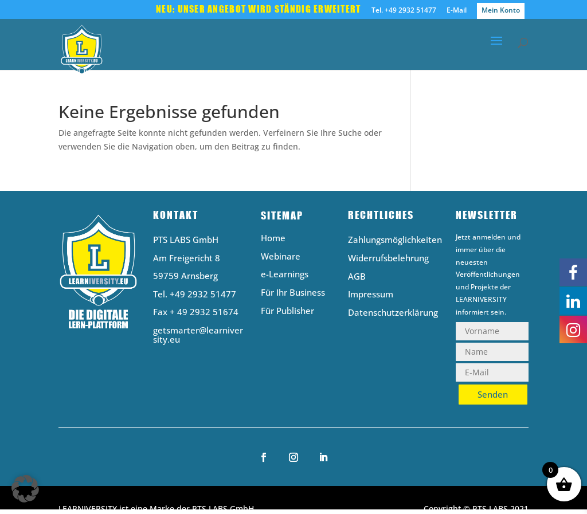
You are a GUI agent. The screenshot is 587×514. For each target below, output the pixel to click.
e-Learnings (284, 275)
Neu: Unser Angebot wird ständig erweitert (258, 9)
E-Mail (457, 11)
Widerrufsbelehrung (388, 259)
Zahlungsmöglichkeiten (395, 240)
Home (273, 239)
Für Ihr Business (293, 293)
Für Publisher (287, 311)
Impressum (370, 295)
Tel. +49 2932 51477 (403, 11)
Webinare (280, 257)
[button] (25, 489)
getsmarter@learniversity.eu (198, 335)
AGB (357, 277)
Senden (493, 394)
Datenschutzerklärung (393, 313)
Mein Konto (501, 10)
